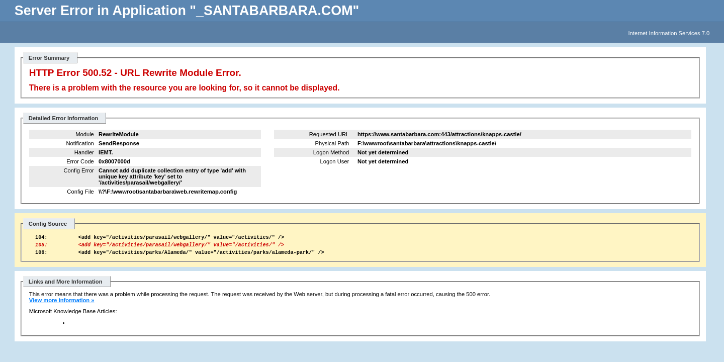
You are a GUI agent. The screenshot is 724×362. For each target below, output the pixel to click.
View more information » (62, 305)
